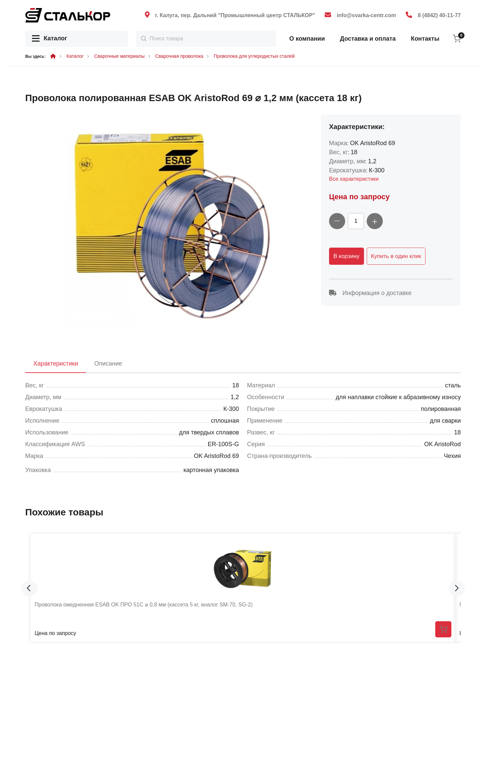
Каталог (49, 39)
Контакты (425, 38)
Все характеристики (354, 179)
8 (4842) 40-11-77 (439, 15)
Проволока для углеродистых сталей (254, 56)
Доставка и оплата (368, 38)
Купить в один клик (396, 256)
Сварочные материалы (119, 56)
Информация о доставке (370, 293)
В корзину (346, 256)
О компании (307, 38)
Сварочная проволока (179, 56)
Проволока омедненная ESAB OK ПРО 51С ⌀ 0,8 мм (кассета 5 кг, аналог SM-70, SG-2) (144, 604)
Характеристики (55, 363)
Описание (108, 363)
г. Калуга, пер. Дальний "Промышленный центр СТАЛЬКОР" (235, 15)
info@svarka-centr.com (366, 15)
